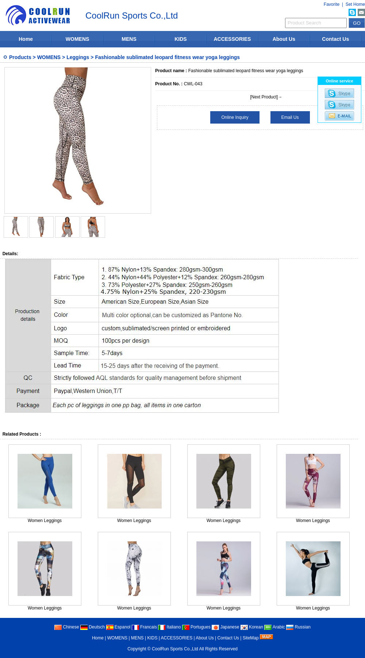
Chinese (66, 627)
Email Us (290, 117)
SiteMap (251, 638)
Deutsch (92, 627)
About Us (284, 39)
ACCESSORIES (232, 39)
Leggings (77, 57)
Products (20, 57)
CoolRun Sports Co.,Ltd (175, 648)
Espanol (118, 627)
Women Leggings (45, 520)
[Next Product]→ (266, 97)
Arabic (274, 627)
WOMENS (77, 39)
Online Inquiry (234, 117)
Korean (252, 627)
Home (26, 39)
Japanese (225, 627)
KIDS (180, 39)
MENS (129, 39)
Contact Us (335, 39)
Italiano (169, 627)
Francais (144, 627)
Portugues (196, 627)
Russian (298, 627)
